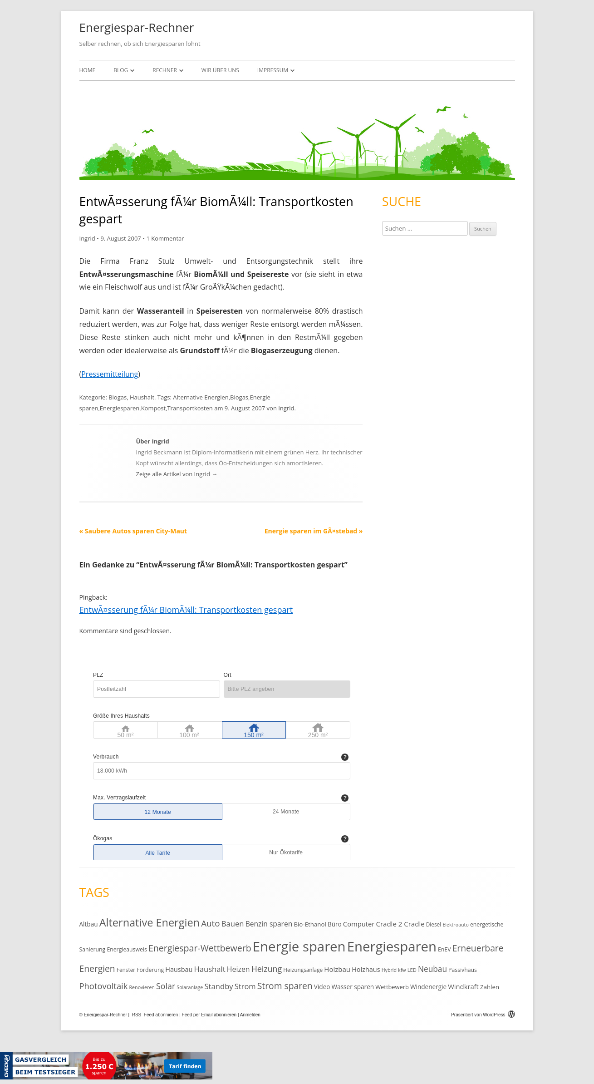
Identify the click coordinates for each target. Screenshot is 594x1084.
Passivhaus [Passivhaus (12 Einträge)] (462, 970)
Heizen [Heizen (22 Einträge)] (238, 969)
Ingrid (87, 238)
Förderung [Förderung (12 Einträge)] (150, 970)
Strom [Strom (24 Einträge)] (245, 986)
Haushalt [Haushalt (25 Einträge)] (209, 969)
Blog (120, 70)
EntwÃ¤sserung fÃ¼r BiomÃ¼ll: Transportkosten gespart (186, 609)
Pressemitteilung (109, 374)
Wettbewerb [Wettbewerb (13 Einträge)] (392, 987)
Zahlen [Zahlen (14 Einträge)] (489, 987)
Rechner (164, 70)
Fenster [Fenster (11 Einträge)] (126, 969)
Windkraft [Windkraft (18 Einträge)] (463, 986)
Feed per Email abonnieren (209, 1014)
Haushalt (142, 397)
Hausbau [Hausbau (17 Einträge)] (178, 969)
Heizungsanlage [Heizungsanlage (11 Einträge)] (303, 969)
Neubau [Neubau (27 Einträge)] (432, 969)
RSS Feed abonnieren (154, 1014)
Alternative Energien (200, 397)
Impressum (272, 70)
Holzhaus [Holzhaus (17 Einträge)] (366, 969)
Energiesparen (119, 408)
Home (87, 70)
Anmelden (250, 1014)
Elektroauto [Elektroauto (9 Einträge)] (455, 924)
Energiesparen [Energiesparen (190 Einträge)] (392, 946)
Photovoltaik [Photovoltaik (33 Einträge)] (103, 985)
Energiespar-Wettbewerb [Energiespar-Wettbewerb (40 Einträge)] (199, 948)
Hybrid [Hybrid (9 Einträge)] (389, 970)
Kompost (153, 408)
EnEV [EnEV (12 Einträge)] (444, 949)
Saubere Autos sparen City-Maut (133, 531)
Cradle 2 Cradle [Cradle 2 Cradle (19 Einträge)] (400, 923)
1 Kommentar (165, 238)
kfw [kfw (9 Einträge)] (402, 970)
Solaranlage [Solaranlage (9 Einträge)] (190, 987)
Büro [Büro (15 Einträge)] (335, 924)
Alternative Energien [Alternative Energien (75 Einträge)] (149, 922)
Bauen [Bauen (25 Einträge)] (232, 923)
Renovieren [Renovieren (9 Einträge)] (142, 987)
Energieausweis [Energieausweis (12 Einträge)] (127, 949)
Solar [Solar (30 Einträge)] (165, 986)
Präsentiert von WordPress (483, 1014)
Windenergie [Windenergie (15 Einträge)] (428, 986)
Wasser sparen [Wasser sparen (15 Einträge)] (353, 986)
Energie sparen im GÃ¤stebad (314, 531)
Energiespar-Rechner (136, 27)
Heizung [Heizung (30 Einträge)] (266, 968)
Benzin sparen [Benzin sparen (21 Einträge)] (269, 924)
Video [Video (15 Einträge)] (322, 986)
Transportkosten (189, 408)
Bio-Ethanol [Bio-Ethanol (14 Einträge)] (310, 924)
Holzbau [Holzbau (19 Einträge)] (337, 969)
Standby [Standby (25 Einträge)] (218, 986)
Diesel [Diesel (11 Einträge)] (433, 924)
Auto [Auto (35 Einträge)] (210, 923)
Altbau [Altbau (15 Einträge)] (88, 924)
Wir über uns (220, 70)
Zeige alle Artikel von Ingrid (177, 474)
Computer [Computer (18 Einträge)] (358, 923)
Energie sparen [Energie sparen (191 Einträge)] (299, 946)
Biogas (117, 397)
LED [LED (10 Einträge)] (412, 969)
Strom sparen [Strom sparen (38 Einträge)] (285, 986)
